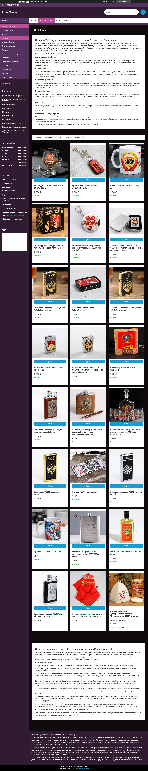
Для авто (5, 58)
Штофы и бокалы (8, 42)
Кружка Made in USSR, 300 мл (47, 552)
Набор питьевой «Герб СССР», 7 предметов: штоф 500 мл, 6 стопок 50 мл (125, 432)
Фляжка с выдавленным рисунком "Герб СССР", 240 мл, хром (86, 554)
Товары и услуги (46, 20)
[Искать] (136, 12)
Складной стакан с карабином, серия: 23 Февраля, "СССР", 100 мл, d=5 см (86, 247)
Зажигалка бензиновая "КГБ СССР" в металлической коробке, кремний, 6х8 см (126, 247)
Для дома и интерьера (10, 54)
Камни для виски (8, 77)
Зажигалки (6, 50)
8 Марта (5, 34)
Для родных (6, 70)
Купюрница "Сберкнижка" (84, 492)
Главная (34, 20)
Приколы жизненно (9, 46)
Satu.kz (84, 766)
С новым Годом (7, 30)
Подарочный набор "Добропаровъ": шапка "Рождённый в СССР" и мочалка (125, 613)
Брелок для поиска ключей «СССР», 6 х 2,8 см (85, 187)
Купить (50, 180)
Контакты (67, 20)
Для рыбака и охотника (10, 62)
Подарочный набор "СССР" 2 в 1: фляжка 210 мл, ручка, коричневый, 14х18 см (87, 432)
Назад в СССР (7, 38)
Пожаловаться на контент (80, 768)
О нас (58, 20)
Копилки (5, 66)
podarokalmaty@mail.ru (15, 216)
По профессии (7, 73)
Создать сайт (35, 1)
